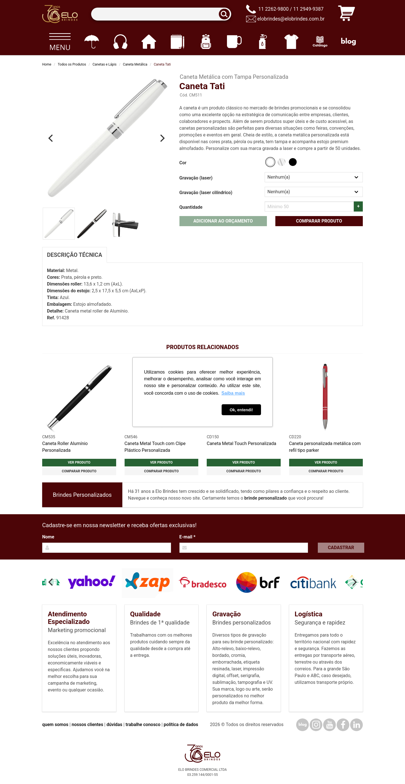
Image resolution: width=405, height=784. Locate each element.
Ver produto (79, 462)
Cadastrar (341, 547)
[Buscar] (226, 14)
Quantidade (190, 207)
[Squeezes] (263, 41)
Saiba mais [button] (233, 393)
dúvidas (114, 724)
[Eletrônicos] (120, 41)
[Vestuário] (291, 41)
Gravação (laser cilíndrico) (206, 192)
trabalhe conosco (143, 724)
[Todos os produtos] (59, 41)
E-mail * (187, 537)
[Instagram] (316, 724)
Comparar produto (319, 221)
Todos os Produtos (72, 64)
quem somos (55, 724)
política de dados (181, 724)
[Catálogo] (320, 41)
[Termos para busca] (161, 14)
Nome (48, 537)
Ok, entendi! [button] (241, 410)
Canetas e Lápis (104, 64)
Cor (182, 162)
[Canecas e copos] (234, 41)
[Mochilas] (206, 41)
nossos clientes (87, 724)
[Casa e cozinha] (148, 41)
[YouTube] (329, 724)
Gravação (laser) (196, 178)
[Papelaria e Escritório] (177, 41)
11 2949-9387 (308, 9)
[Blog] (348, 41)
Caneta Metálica (135, 64)
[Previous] (51, 138)
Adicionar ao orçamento (223, 221)
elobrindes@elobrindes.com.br (291, 19)
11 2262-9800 (273, 9)
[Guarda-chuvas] (91, 41)
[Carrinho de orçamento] (346, 14)
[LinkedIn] (356, 724)
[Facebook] (343, 724)
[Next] (162, 138)
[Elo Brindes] (60, 14)
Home (46, 64)
